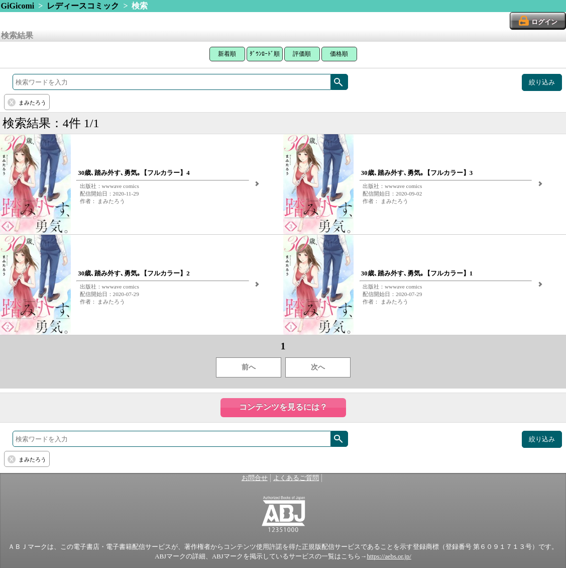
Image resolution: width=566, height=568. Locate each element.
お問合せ (255, 478)
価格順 (339, 53)
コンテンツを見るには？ (283, 407)
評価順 (302, 53)
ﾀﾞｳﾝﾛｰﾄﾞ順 (265, 53)
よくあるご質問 (296, 478)
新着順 (227, 53)
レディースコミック (83, 6)
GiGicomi (18, 6)
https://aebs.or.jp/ (389, 556)
